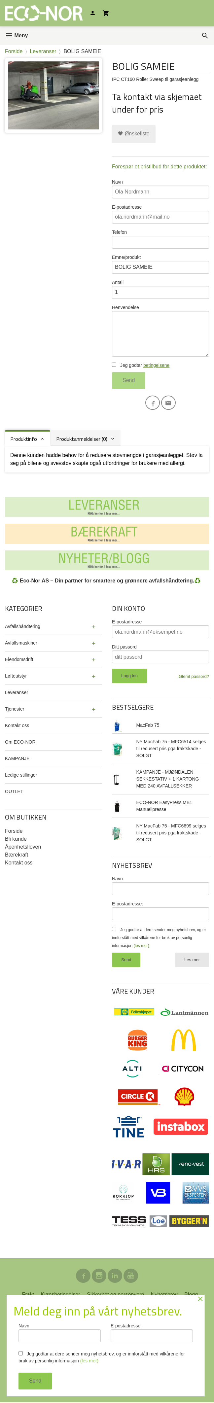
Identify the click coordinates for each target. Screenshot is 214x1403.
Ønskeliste (133, 133)
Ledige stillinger (21, 775)
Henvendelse (160, 331)
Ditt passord (124, 647)
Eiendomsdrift (19, 659)
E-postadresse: (127, 904)
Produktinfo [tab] (23, 439)
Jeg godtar (140, 365)
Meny (16, 35)
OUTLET (14, 791)
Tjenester (14, 709)
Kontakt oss (17, 725)
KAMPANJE (17, 758)
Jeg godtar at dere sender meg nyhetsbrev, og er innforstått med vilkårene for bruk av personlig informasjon (159, 938)
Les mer (192, 960)
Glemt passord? (194, 676)
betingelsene (156, 365)
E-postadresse (160, 214)
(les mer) (141, 946)
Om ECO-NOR (20, 742)
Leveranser (16, 692)
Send (129, 380)
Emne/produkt (160, 264)
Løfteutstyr (16, 676)
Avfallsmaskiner (21, 643)
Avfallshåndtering (22, 626)
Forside (13, 51)
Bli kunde (16, 839)
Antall (160, 289)
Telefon (160, 239)
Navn (160, 188)
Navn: (118, 879)
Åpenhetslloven (23, 847)
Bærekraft (16, 855)
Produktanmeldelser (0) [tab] (81, 439)
